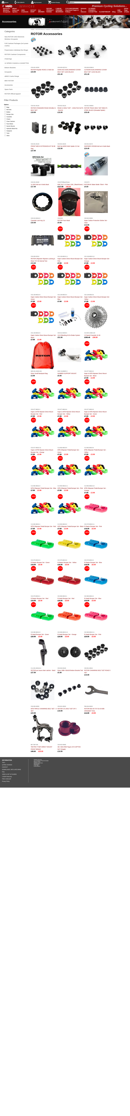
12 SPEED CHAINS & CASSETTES (92, 10)
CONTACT (5, 767)
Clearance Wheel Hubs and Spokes (15, 9)
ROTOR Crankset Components (15, 54)
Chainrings (8, 59)
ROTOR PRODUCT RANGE (50, 10)
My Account (37, 2)
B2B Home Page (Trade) (126, 9)
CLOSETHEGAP (104, 12)
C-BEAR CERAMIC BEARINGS (59, 10)
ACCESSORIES (56, 29)
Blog (113, 12)
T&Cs (3, 762)
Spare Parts (9, 89)
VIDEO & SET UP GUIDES (9, 774)
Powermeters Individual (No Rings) (16, 50)
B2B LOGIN (119, 11)
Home (6, 2)
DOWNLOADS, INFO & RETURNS (11, 769)
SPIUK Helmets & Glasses (83, 9)
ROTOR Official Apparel (13, 94)
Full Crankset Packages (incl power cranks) (16, 44)
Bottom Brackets (10, 67)
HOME (32, 29)
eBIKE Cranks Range (12, 76)
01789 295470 (20, 2)
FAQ (3, 772)
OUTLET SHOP (33, 11)
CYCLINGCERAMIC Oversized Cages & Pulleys (72, 10)
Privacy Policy (6, 781)
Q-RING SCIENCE (7, 765)
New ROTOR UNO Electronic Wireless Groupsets (14, 38)
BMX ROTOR (9, 81)
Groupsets (8, 72)
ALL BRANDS (41, 11)
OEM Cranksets (24, 11)
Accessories (9, 85)
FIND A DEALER (6, 779)
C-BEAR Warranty (7, 776)
